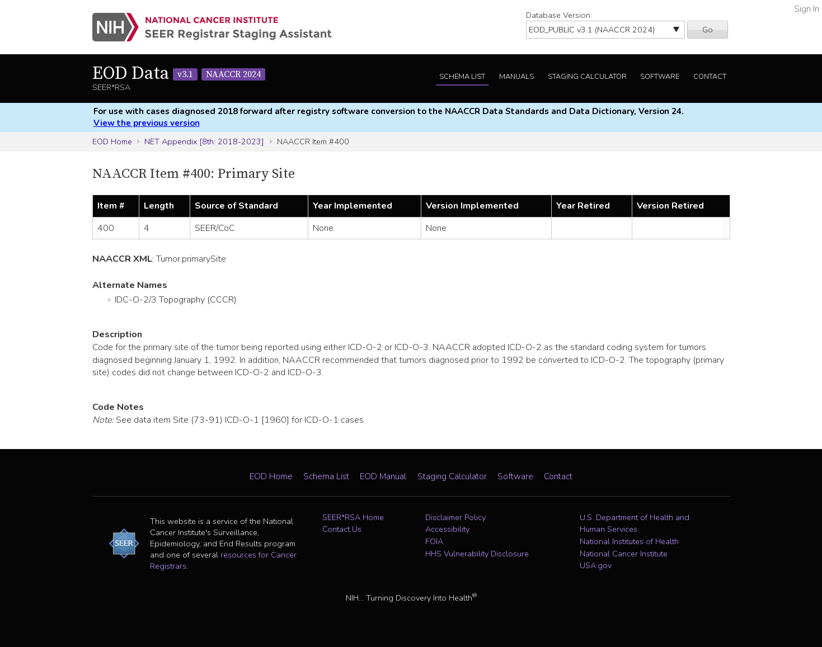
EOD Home (112, 141)
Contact (709, 77)
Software (659, 77)
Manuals (516, 77)
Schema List (462, 77)
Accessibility (447, 529)
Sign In (806, 9)
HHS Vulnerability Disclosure (477, 553)
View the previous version (146, 123)
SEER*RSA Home (353, 517)
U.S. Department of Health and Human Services (634, 523)
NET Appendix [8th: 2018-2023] (204, 141)
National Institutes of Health (629, 541)
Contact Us (341, 529)
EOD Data (178, 74)
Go (707, 29)
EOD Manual (383, 476)
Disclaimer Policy (455, 517)
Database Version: (559, 15)
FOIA (434, 541)
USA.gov (596, 565)
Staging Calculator (587, 77)
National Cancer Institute (624, 553)
